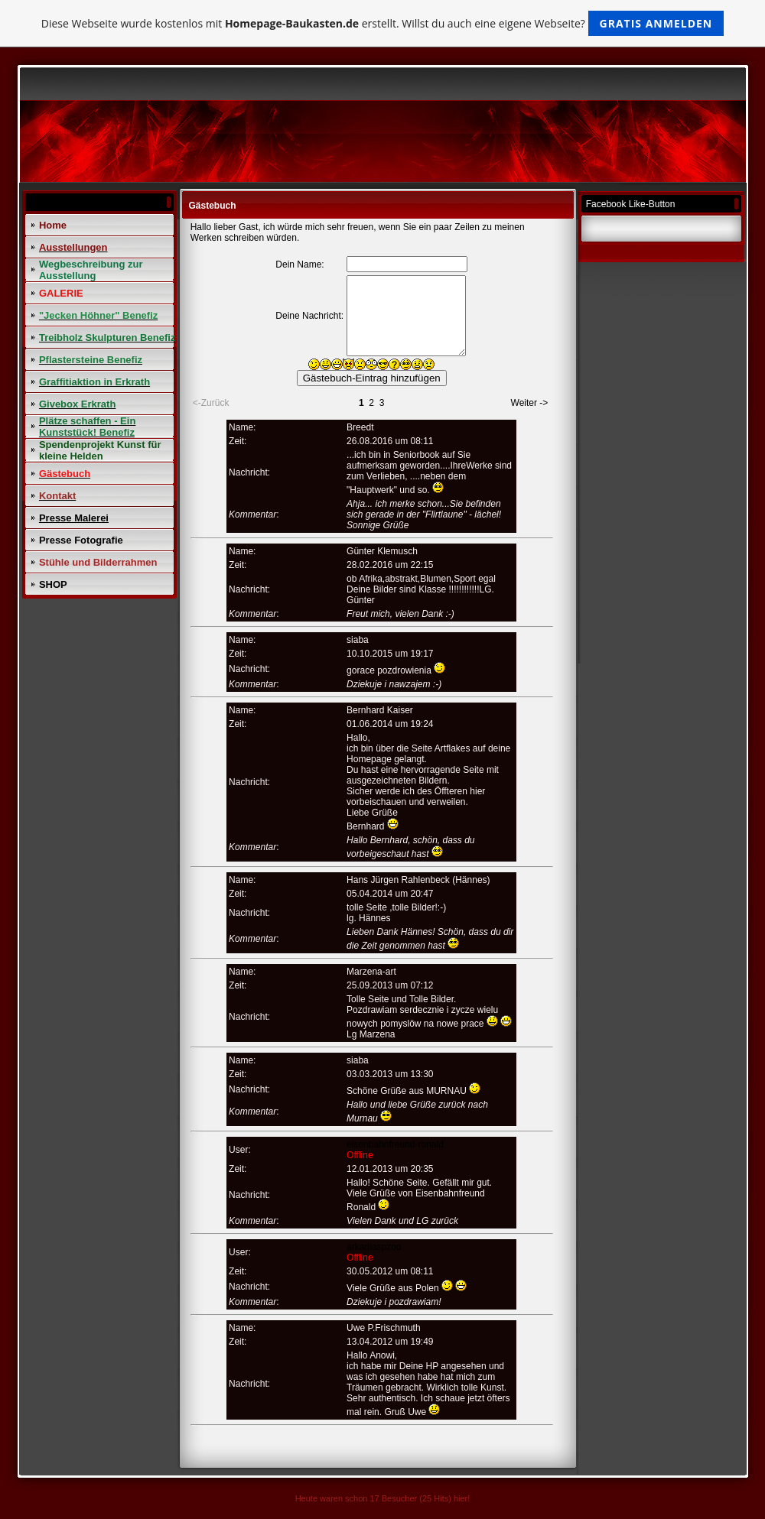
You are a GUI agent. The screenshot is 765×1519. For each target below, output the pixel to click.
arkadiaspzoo (374, 1246)
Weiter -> (530, 403)
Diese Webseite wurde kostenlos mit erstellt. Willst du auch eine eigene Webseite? (382, 23)
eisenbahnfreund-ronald (395, 1144)
